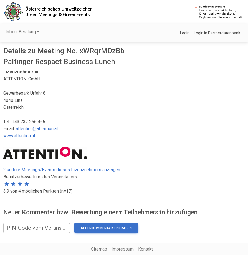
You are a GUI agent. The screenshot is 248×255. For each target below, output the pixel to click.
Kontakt (145, 249)
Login (184, 33)
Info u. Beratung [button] (21, 31)
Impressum (123, 249)
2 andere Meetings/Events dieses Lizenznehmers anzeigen (61, 169)
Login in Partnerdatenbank (217, 33)
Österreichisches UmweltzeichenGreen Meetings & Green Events (59, 11)
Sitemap (99, 249)
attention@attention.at (37, 128)
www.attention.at (19, 135)
